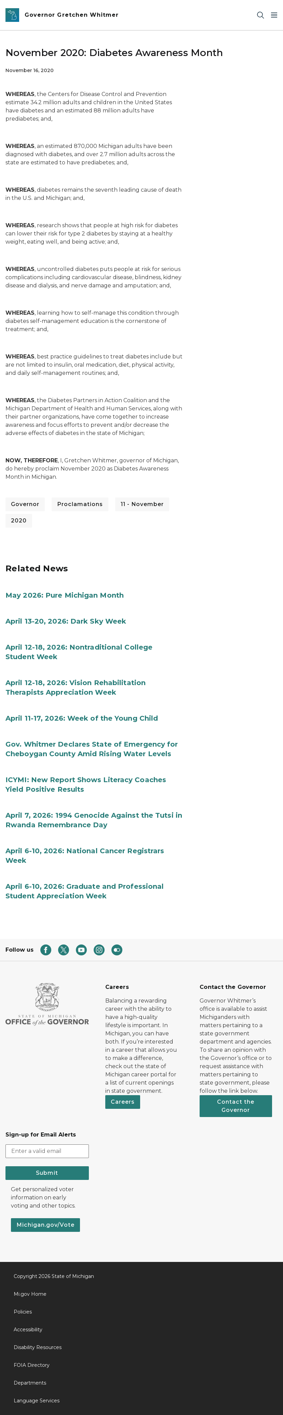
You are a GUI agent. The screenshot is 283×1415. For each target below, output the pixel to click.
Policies (23, 1312)
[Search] (260, 15)
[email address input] (47, 1151)
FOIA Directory (32, 1365)
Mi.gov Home (30, 1294)
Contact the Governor (235, 1106)
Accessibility (28, 1329)
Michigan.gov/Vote (45, 1225)
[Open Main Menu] (274, 15)
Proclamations (80, 504)
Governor (25, 504)
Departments (30, 1383)
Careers (123, 1102)
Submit (47, 1173)
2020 (19, 520)
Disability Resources (38, 1347)
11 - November (142, 504)
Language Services (36, 1401)
